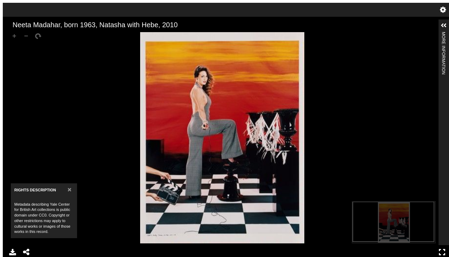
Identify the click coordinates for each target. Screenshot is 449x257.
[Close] (69, 189)
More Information (443, 35)
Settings (443, 10)
